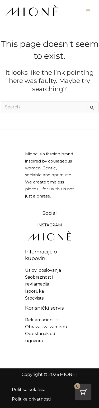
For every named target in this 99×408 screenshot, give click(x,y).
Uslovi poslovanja (43, 270)
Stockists (34, 298)
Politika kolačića (28, 389)
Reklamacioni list (42, 319)
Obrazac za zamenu (46, 326)
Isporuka (34, 291)
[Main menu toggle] (88, 10)
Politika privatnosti (31, 399)
